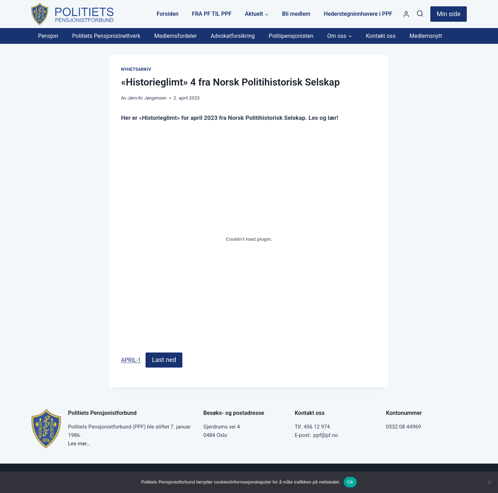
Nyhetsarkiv (136, 69)
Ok (350, 482)
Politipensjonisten (291, 36)
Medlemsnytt (426, 36)
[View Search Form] (420, 14)
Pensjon (48, 36)
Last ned (164, 359)
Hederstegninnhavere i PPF (358, 14)
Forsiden (168, 14)
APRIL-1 (131, 360)
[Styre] (406, 14)
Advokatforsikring (233, 36)
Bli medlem (296, 14)
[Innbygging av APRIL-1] (249, 239)
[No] (489, 482)
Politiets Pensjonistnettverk (106, 36)
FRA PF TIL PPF (211, 14)
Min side (448, 14)
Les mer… (79, 443)
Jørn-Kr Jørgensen (146, 98)
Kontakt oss (381, 36)
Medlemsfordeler (175, 36)
